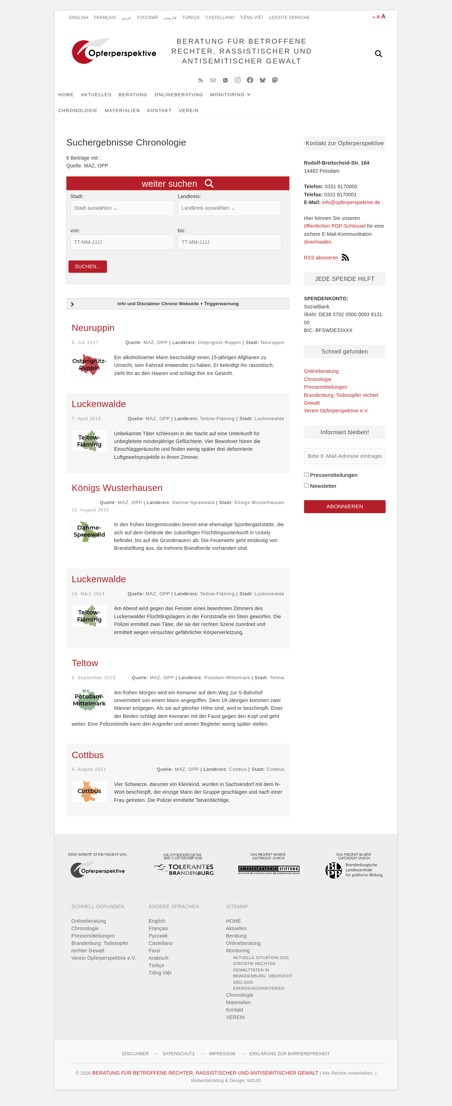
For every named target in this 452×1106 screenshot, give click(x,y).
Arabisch (158, 963)
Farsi (154, 956)
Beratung (144, 99)
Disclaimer (135, 1059)
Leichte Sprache (289, 17)
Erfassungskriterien (259, 994)
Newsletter (323, 490)
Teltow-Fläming (217, 424)
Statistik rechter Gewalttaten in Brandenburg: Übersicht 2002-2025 (263, 978)
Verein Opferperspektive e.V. (336, 415)
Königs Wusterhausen (117, 494)
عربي (126, 17)
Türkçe (191, 17)
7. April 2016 (86, 424)
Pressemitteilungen (325, 391)
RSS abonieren (326, 262)
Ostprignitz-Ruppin (219, 348)
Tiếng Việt (252, 17)
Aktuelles (108, 99)
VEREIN (111, 115)
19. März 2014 (88, 599)
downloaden (318, 246)
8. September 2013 (93, 683)
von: (75, 235)
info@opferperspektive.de (351, 207)
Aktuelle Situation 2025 (261, 963)
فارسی (170, 17)
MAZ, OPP (155, 348)
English (78, 17)
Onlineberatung (190, 99)
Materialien (334, 99)
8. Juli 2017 (85, 348)
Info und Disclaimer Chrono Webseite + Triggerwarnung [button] (154, 310)
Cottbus (88, 760)
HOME (77, 99)
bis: (182, 235)
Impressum (222, 1059)
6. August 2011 (89, 775)
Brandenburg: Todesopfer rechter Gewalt (100, 952)
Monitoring (239, 99)
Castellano (220, 17)
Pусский (147, 17)
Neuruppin (93, 333)
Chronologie (289, 99)
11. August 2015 (90, 515)
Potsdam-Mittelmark (227, 683)
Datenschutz (179, 1059)
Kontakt (82, 115)
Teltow (85, 668)
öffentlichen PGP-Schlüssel (335, 231)
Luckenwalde (99, 410)
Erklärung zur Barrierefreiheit (289, 1059)
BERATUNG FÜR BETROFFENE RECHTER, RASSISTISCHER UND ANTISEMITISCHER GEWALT (240, 53)
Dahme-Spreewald (193, 508)
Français (105, 17)
